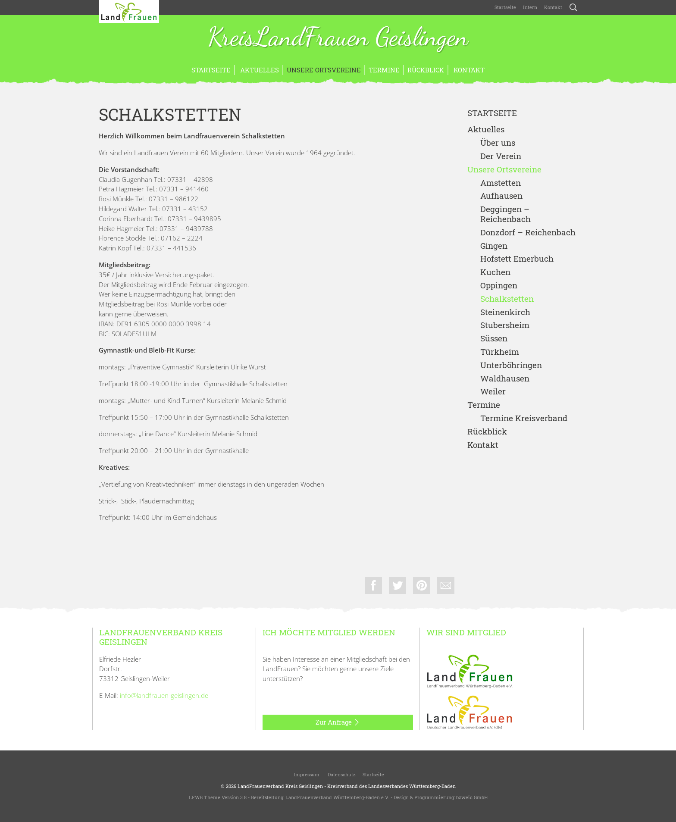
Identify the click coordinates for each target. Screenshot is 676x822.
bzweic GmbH (472, 797)
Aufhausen (501, 196)
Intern (530, 7)
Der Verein (500, 156)
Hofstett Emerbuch (517, 259)
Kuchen (495, 272)
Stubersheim (504, 325)
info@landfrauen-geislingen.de (164, 695)
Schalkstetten (507, 299)
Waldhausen (504, 379)
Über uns (497, 143)
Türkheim (499, 352)
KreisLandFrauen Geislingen (338, 38)
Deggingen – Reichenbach (505, 214)
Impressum (305, 774)
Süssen (493, 339)
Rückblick (425, 70)
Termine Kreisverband (523, 418)
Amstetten (500, 183)
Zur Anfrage (338, 722)
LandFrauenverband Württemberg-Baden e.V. (337, 797)
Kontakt (553, 7)
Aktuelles (258, 70)
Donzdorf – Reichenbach (528, 233)
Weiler (493, 392)
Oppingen (498, 286)
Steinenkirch (505, 312)
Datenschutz (341, 774)
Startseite (505, 7)
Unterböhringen (511, 365)
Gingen (493, 246)
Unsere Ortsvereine (324, 70)
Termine (384, 70)
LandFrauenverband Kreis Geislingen (280, 786)
